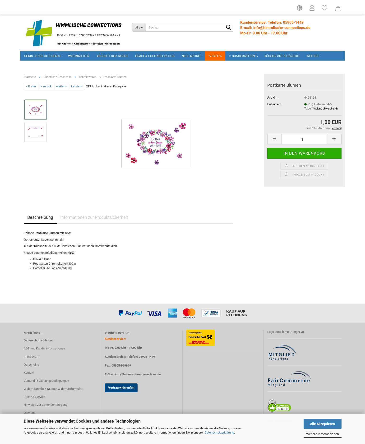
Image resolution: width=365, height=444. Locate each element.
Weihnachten (78, 56)
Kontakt (29, 372)
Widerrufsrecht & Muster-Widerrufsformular (53, 389)
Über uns (30, 413)
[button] (299, 9)
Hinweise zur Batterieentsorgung (45, 404)
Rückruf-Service (34, 397)
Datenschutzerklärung (219, 432)
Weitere (312, 56)
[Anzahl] (304, 139)
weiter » (61, 86)
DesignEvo (297, 332)
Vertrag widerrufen (121, 387)
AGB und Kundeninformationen (44, 348)
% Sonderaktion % (243, 56)
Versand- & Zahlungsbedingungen (46, 380)
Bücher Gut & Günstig (282, 56)
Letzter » (77, 86)
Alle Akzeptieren (322, 424)
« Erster (31, 86)
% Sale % (215, 56)
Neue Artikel (191, 56)
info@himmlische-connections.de (138, 374)
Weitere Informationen (322, 434)
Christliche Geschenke (42, 56)
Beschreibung (40, 217)
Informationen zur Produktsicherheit (94, 217)
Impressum (31, 356)
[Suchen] (228, 27)
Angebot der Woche (112, 56)
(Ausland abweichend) (325, 108)
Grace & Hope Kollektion (155, 56)
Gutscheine (31, 364)
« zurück (46, 86)
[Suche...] (139, 27)
